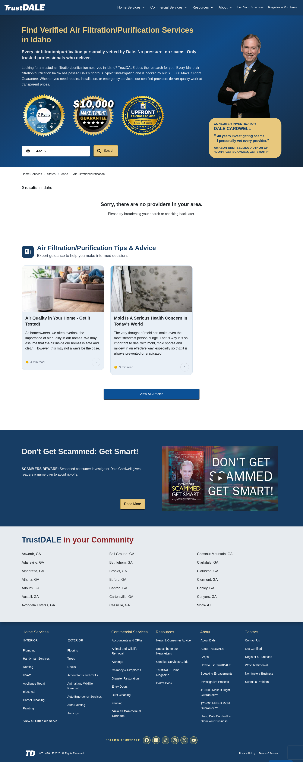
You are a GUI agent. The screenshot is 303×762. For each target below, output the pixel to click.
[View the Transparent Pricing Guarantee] (143, 115)
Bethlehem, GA (121, 562)
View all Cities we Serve (40, 721)
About (226, 7)
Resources (203, 7)
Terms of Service (268, 753)
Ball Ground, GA (121, 554)
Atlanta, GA (30, 579)
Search (105, 151)
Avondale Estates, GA (38, 605)
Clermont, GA (207, 579)
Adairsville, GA (33, 562)
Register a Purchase (282, 7)
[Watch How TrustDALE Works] (220, 478)
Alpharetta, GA (33, 571)
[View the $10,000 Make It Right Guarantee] (93, 115)
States (51, 174)
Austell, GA (30, 596)
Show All (204, 605)
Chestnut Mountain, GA (215, 554)
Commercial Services (169, 7)
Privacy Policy (247, 753)
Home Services (131, 7)
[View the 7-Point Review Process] (44, 115)
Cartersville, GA (121, 596)
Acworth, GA (31, 554)
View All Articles (152, 394)
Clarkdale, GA (207, 562)
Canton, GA (118, 588)
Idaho (65, 174)
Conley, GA (205, 588)
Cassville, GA (119, 605)
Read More (132, 504)
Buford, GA (117, 579)
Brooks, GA (118, 571)
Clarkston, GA (207, 571)
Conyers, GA (207, 596)
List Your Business (250, 7)
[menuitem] (40, 650)
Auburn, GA (31, 588)
